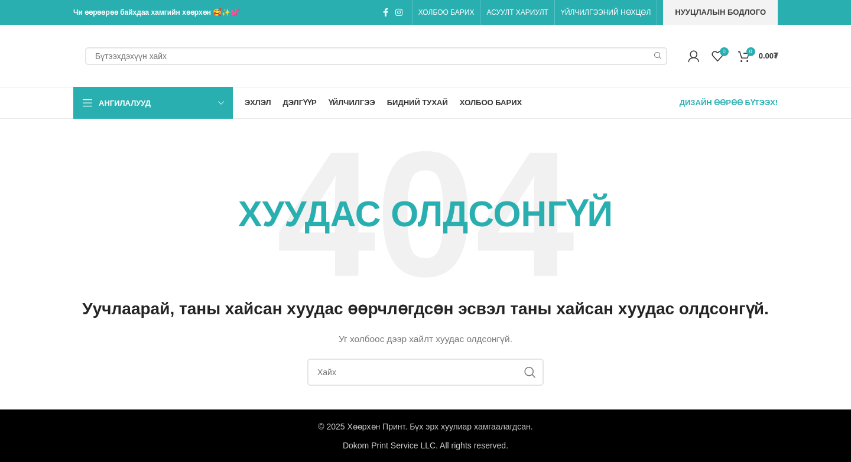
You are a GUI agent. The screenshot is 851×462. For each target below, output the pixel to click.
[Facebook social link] (385, 12)
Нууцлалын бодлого (720, 12)
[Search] (376, 56)
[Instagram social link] (399, 12)
